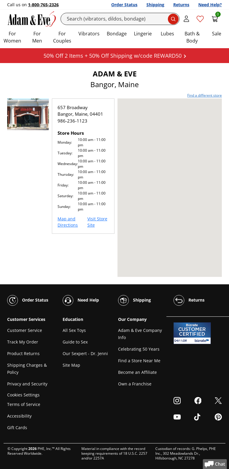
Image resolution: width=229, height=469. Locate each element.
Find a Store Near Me (139, 360)
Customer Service (24, 330)
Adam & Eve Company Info (140, 333)
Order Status (124, 4)
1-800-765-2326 (43, 4)
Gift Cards (17, 427)
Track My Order (22, 342)
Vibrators (89, 33)
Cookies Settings (23, 395)
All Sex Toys (74, 330)
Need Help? (210, 4)
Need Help (81, 300)
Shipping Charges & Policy (27, 368)
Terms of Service (23, 404)
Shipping (155, 4)
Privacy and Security (27, 384)
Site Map (71, 365)
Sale (216, 33)
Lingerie (143, 33)
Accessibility (19, 416)
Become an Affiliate (137, 372)
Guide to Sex (75, 342)
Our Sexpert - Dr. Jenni (85, 353)
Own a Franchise (134, 384)
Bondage (117, 33)
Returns (181, 4)
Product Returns (23, 353)
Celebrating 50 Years (139, 349)
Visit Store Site (97, 222)
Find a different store (204, 95)
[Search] (120, 19)
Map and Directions (68, 222)
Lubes (167, 33)
